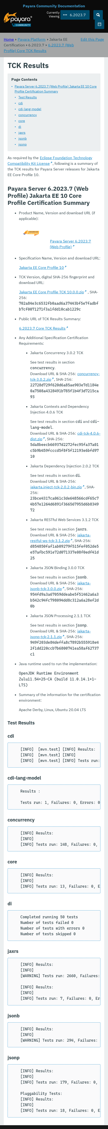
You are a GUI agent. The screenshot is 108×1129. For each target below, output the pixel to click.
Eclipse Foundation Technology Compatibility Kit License (50, 161)
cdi (20, 103)
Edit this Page (92, 39)
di (19, 127)
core (21, 121)
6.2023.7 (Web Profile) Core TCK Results (39, 48)
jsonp (22, 144)
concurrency (27, 115)
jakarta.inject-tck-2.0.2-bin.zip (56, 487)
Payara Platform (32, 39)
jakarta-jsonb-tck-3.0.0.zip (60, 586)
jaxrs (21, 133)
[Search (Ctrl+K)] (98, 15)
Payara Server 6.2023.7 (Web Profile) (70, 244)
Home (9, 39)
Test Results (27, 97)
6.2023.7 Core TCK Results (42, 328)
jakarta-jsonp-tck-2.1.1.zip (60, 634)
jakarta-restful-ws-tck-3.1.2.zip (60, 538)
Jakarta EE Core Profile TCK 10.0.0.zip (51, 292)
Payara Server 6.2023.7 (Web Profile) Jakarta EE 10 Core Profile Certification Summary (56, 89)
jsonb (22, 139)
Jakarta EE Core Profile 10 (41, 267)
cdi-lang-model (29, 109)
